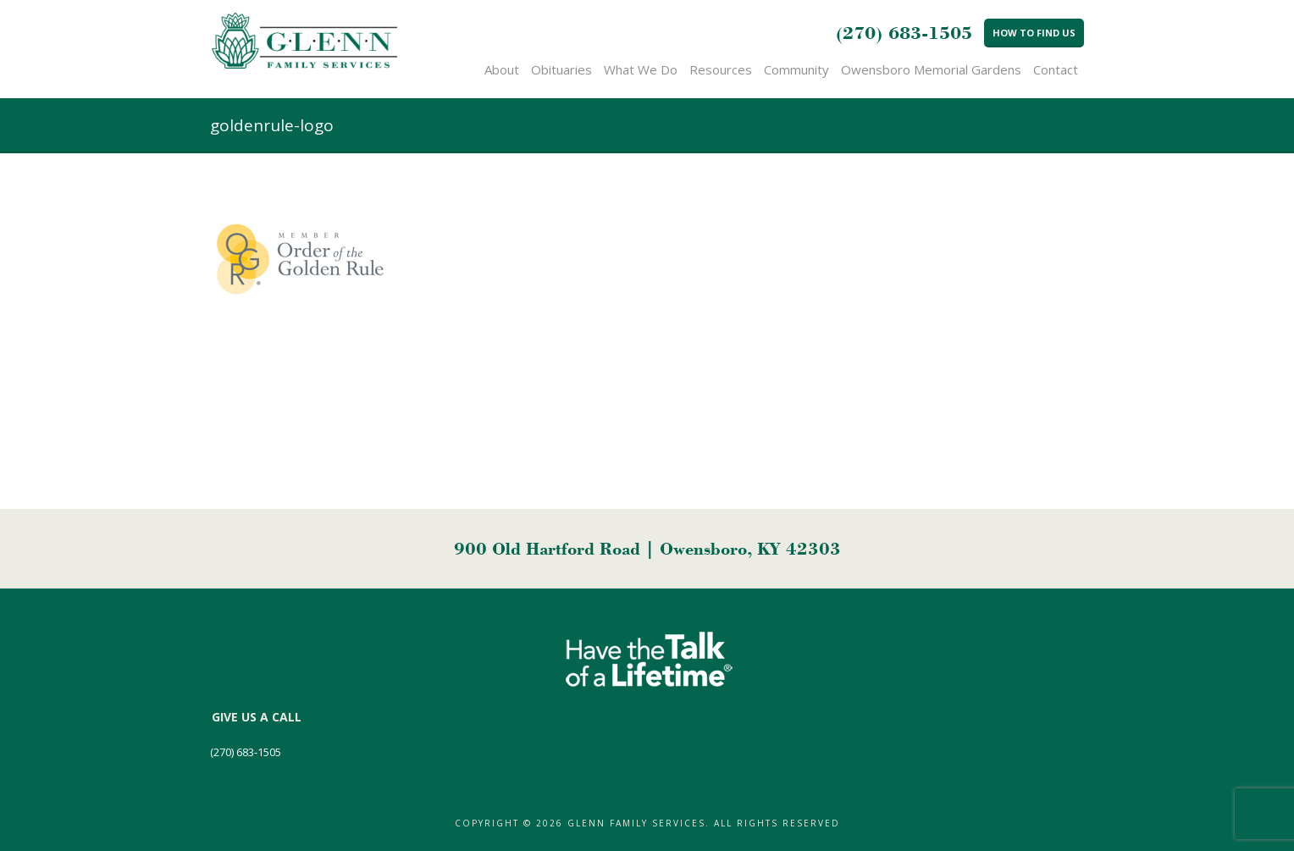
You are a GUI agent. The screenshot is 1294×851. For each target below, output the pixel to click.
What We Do (640, 69)
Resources (720, 69)
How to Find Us (1034, 32)
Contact (1055, 69)
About (501, 69)
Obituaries (561, 69)
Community (796, 69)
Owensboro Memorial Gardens (931, 69)
